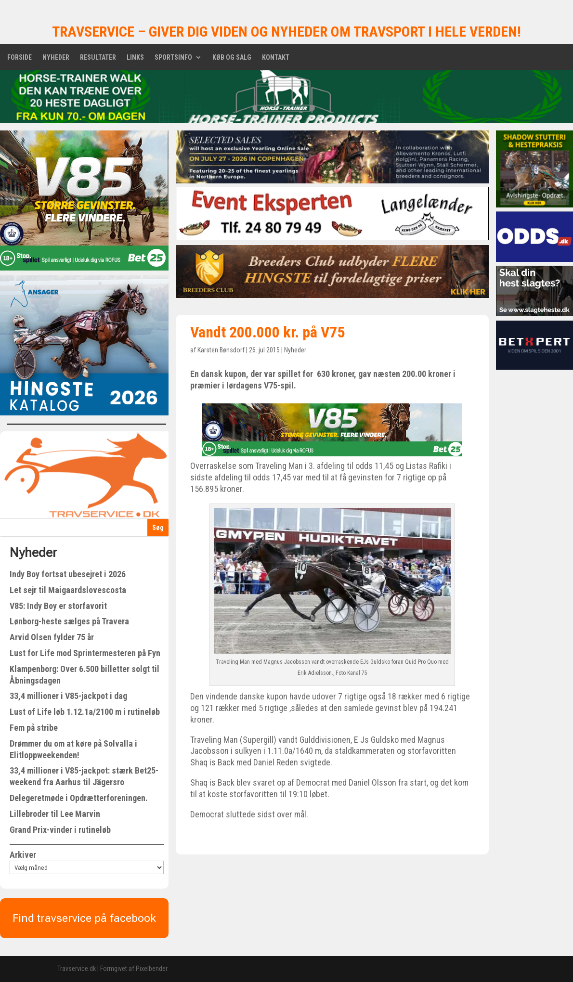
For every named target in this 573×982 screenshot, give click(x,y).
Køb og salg (231, 57)
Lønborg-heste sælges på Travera (69, 621)
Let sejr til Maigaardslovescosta (68, 590)
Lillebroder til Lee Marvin (55, 814)
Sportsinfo (173, 57)
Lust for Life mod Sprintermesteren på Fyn (85, 653)
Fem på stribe (34, 728)
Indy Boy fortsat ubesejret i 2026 (68, 574)
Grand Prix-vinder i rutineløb (60, 830)
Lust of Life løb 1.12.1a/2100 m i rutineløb (85, 712)
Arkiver (23, 855)
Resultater (98, 57)
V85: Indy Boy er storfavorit (58, 606)
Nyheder (55, 57)
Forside (19, 57)
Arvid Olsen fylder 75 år (52, 637)
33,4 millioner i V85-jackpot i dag (68, 696)
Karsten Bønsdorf (221, 350)
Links (135, 57)
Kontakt (275, 57)
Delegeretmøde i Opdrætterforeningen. (79, 798)
